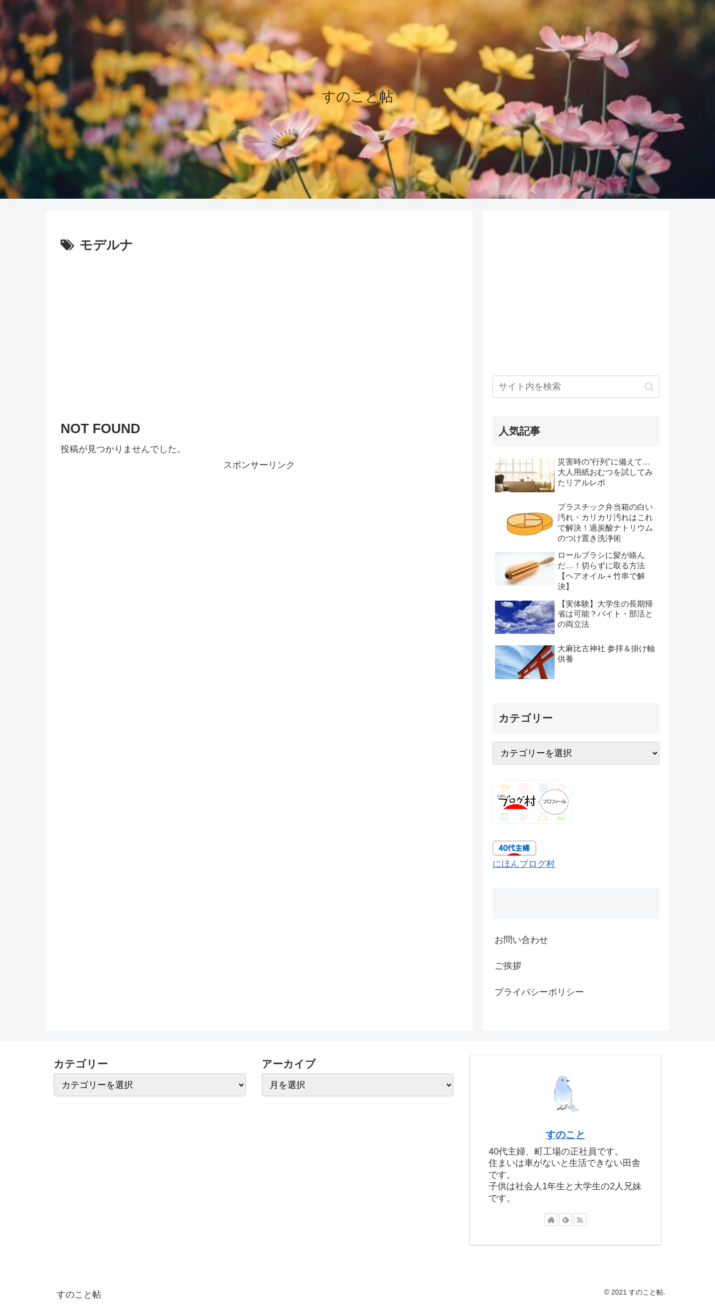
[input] (576, 387)
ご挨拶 (508, 966)
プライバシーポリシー (539, 992)
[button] (649, 386)
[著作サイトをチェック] (551, 1219)
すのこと (565, 1134)
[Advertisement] (259, 331)
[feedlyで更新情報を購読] (565, 1219)
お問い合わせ (521, 940)
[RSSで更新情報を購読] (579, 1219)
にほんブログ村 (524, 864)
